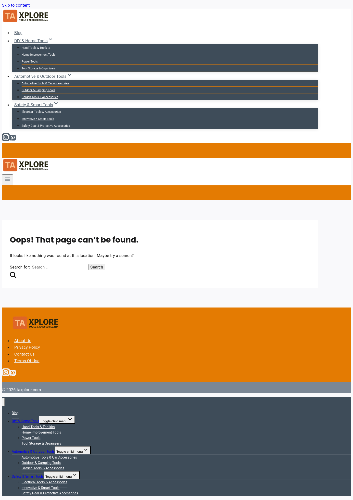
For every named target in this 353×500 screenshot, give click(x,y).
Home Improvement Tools (38, 54)
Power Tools (30, 61)
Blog (18, 32)
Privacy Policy (27, 347)
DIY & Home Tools (25, 421)
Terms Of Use (26, 360)
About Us (22, 340)
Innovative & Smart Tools (38, 119)
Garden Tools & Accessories (40, 97)
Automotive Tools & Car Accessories (45, 83)
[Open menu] (7, 179)
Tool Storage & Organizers (38, 68)
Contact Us (24, 354)
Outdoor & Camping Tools (38, 90)
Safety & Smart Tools (28, 476)
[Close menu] (3, 402)
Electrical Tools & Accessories (41, 112)
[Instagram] (6, 139)
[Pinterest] (13, 139)
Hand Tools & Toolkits (36, 48)
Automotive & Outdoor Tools (33, 451)
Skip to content (16, 5)
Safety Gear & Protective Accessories (46, 126)
